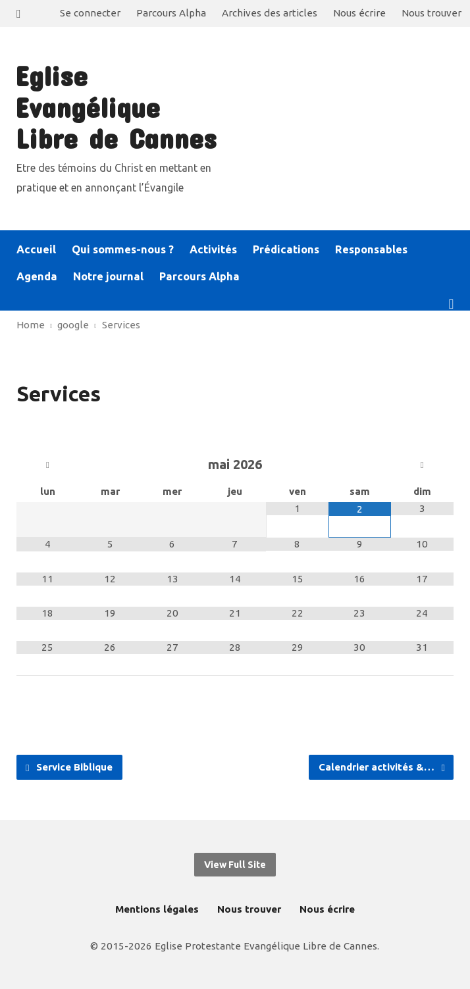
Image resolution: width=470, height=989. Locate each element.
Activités (213, 249)
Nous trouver (431, 12)
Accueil (36, 249)
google (73, 324)
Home (30, 324)
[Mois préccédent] (47, 465)
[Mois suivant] (422, 465)
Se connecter (90, 12)
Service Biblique (69, 767)
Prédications (286, 249)
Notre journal (108, 276)
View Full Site (235, 864)
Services (121, 324)
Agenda (36, 276)
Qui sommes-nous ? (123, 249)
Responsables (371, 249)
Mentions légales (157, 909)
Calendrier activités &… (382, 767)
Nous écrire (359, 12)
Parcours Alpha (171, 12)
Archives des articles (269, 12)
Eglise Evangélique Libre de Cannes (116, 107)
